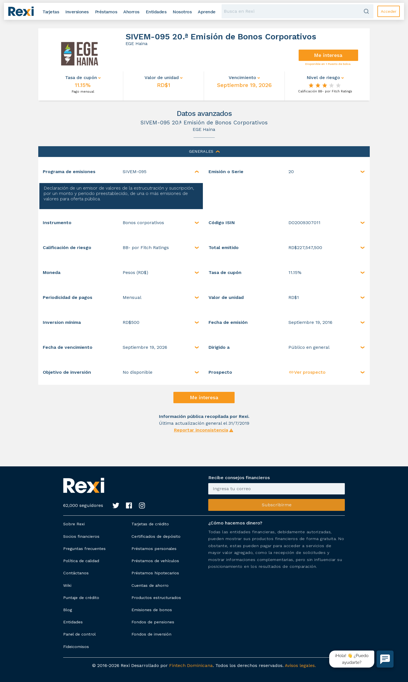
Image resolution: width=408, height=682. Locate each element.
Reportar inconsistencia (201, 430)
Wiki (67, 585)
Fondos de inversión (151, 634)
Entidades (73, 622)
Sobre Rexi (74, 524)
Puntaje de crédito (81, 597)
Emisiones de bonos (151, 609)
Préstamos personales (154, 548)
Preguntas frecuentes (84, 548)
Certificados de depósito (155, 536)
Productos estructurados (156, 597)
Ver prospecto (307, 372)
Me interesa (328, 55)
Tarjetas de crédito (150, 524)
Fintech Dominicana (191, 665)
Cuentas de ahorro (150, 585)
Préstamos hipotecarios (155, 573)
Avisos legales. (300, 665)
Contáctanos (76, 573)
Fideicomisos (76, 646)
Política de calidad (81, 560)
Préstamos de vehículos (155, 560)
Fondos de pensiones (152, 622)
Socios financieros (81, 536)
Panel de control (79, 634)
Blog (67, 609)
